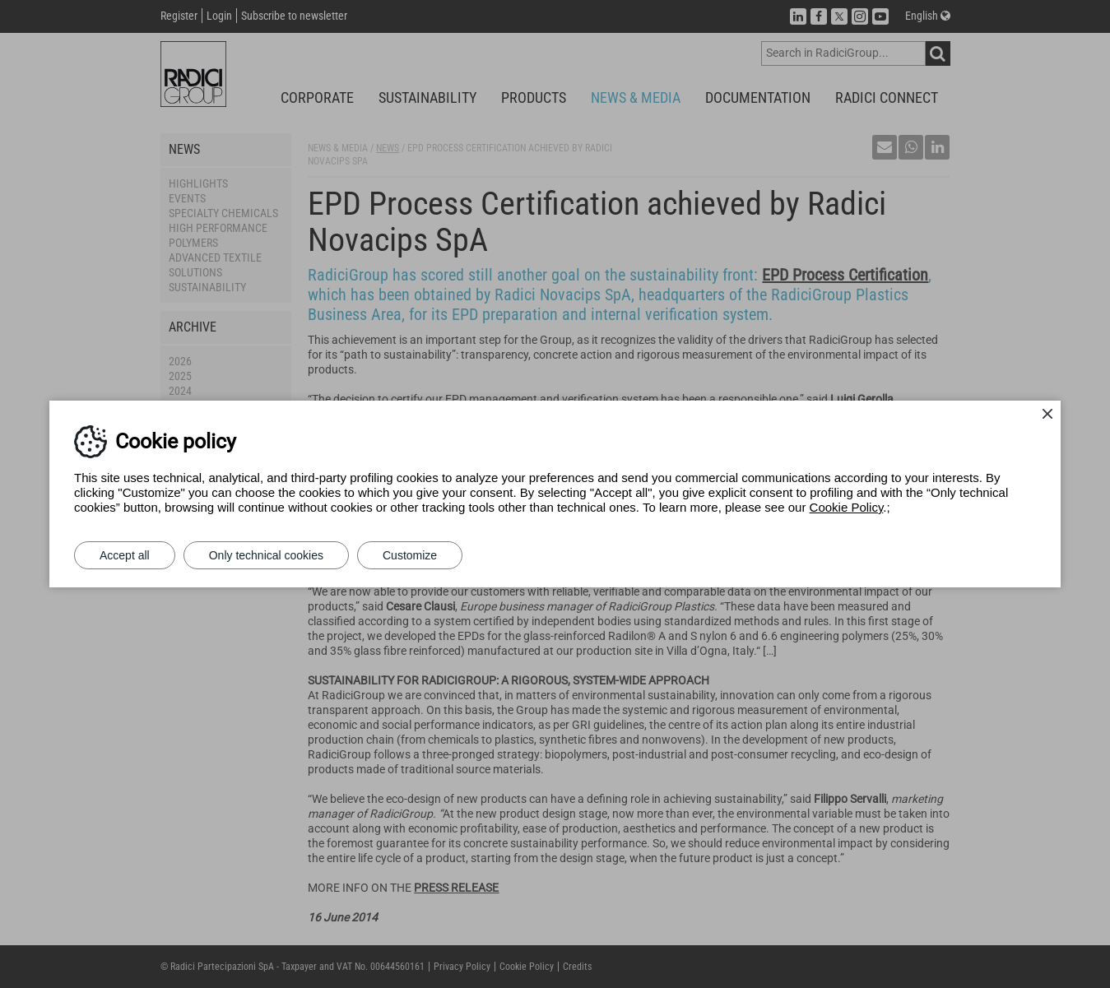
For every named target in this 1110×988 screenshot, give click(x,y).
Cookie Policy (847, 507)
